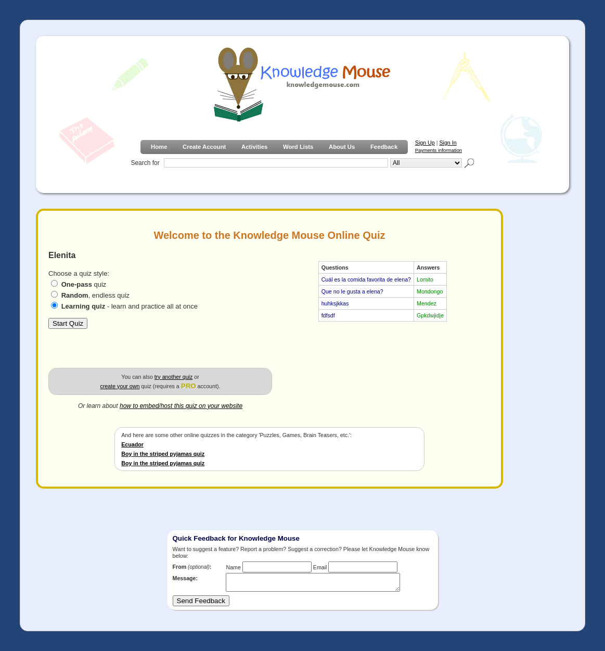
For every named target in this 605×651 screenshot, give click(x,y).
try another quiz (173, 377)
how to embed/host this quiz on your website (181, 406)
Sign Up (425, 142)
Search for (145, 163)
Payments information (438, 150)
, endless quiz (95, 295)
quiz (84, 284)
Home (159, 147)
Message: (185, 578)
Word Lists (298, 147)
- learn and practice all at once (129, 306)
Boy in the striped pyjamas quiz (162, 454)
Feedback (383, 147)
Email (320, 567)
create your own (120, 386)
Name (233, 567)
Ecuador (132, 444)
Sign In (447, 142)
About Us (342, 147)
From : (192, 567)
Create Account (204, 147)
